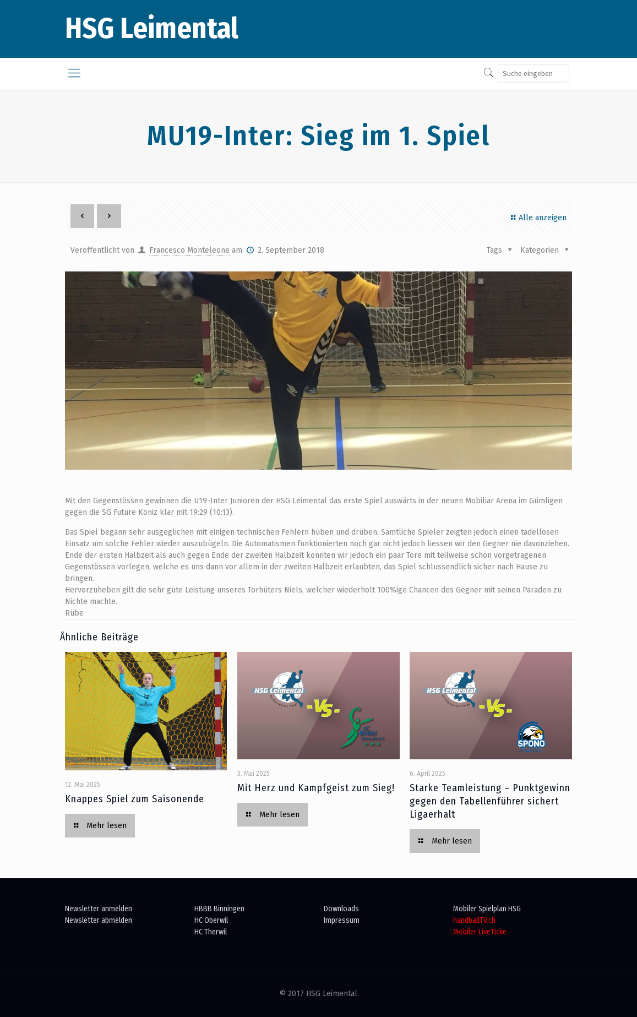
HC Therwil (210, 932)
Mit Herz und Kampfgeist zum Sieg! (316, 788)
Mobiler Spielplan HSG (487, 908)
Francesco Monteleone (189, 250)
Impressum (342, 920)
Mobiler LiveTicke (480, 932)
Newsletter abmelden (98, 920)
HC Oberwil (211, 920)
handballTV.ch (474, 920)
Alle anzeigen (537, 217)
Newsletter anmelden (98, 908)
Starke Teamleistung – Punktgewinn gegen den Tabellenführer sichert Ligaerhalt (490, 801)
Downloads (341, 908)
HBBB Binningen (219, 908)
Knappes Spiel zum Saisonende (134, 799)
